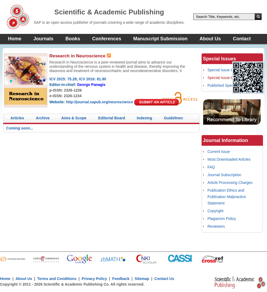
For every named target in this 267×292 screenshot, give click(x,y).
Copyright (215, 211)
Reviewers (216, 226)
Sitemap (142, 279)
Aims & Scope (74, 118)
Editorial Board (111, 118)
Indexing (144, 118)
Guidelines (173, 118)
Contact (242, 38)
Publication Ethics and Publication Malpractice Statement (226, 196)
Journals (43, 38)
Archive (42, 118)
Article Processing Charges (230, 182)
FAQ (211, 167)
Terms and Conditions (57, 279)
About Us (210, 38)
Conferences (106, 38)
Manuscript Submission (160, 38)
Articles (17, 118)
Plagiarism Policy (221, 218)
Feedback (120, 279)
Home (14, 38)
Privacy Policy (94, 279)
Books (72, 38)
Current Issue (218, 151)
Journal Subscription (224, 175)
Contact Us (164, 279)
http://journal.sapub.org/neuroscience (99, 102)
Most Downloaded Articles (228, 159)
